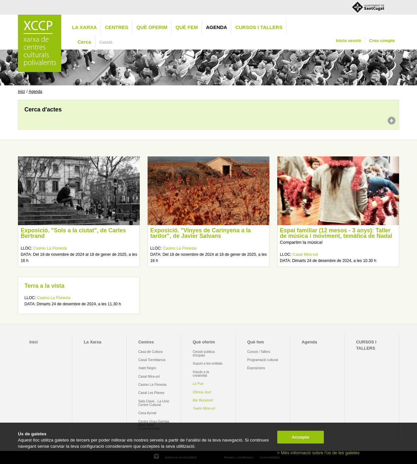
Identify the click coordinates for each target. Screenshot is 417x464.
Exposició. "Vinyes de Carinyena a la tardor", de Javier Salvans (200, 233)
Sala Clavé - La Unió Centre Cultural (153, 403)
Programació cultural (262, 360)
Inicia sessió (348, 40)
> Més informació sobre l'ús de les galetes (318, 452)
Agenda (216, 27)
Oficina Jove (202, 392)
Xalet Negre (147, 368)
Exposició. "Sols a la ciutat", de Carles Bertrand (73, 233)
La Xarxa (84, 27)
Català (106, 42)
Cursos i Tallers (258, 352)
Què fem (187, 27)
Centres (116, 27)
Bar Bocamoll (203, 400)
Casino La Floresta (50, 248)
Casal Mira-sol (305, 254)
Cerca (84, 42)
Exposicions (256, 368)
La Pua (198, 383)
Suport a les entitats (208, 363)
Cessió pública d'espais (204, 353)
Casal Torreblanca (151, 360)
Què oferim (152, 27)
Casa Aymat (147, 413)
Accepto (300, 437)
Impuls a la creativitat (201, 373)
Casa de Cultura (150, 352)
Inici (21, 91)
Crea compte (382, 40)
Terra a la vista (44, 286)
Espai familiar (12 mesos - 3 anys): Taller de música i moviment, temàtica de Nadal (336, 233)
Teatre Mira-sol (204, 408)
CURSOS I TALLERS (258, 27)
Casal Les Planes (151, 393)
